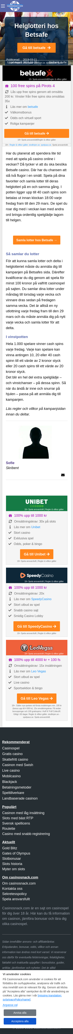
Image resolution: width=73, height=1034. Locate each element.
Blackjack (9, 782)
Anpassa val (10, 1005)
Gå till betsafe (36, 48)
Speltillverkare (13, 793)
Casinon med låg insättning (23, 813)
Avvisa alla (19, 1012)
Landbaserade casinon (20, 798)
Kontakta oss (12, 889)
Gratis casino (12, 754)
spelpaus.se (46, 145)
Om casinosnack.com (19, 883)
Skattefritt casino (15, 759)
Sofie (63, 62)
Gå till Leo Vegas (37, 698)
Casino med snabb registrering (26, 834)
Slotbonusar (11, 859)
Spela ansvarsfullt (16, 899)
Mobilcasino (11, 776)
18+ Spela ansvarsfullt (38, 79)
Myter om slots (13, 869)
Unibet (35, 527)
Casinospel (10, 748)
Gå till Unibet (36, 554)
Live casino (11, 770)
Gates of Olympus (16, 853)
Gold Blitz (9, 848)
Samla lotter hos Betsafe (34, 240)
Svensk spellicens (16, 823)
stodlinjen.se (39, 63)
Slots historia (12, 864)
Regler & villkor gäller (57, 79)
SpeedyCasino (41, 599)
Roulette (8, 829)
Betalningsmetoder (16, 787)
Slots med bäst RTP (17, 818)
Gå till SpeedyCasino (36, 626)
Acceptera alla (20, 1021)
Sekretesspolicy (14, 894)
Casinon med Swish (17, 765)
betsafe (33, 106)
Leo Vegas (38, 671)
